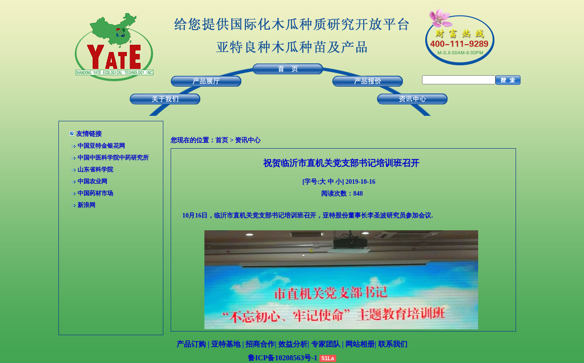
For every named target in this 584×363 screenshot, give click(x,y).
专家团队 (325, 344)
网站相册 (360, 344)
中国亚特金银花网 (101, 145)
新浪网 (86, 205)
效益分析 (293, 344)
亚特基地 (225, 344)
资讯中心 (248, 140)
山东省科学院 (95, 169)
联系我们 (392, 344)
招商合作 (260, 344)
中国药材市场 (95, 193)
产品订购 (191, 344)
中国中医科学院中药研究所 (113, 157)
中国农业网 (92, 181)
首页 (221, 140)
